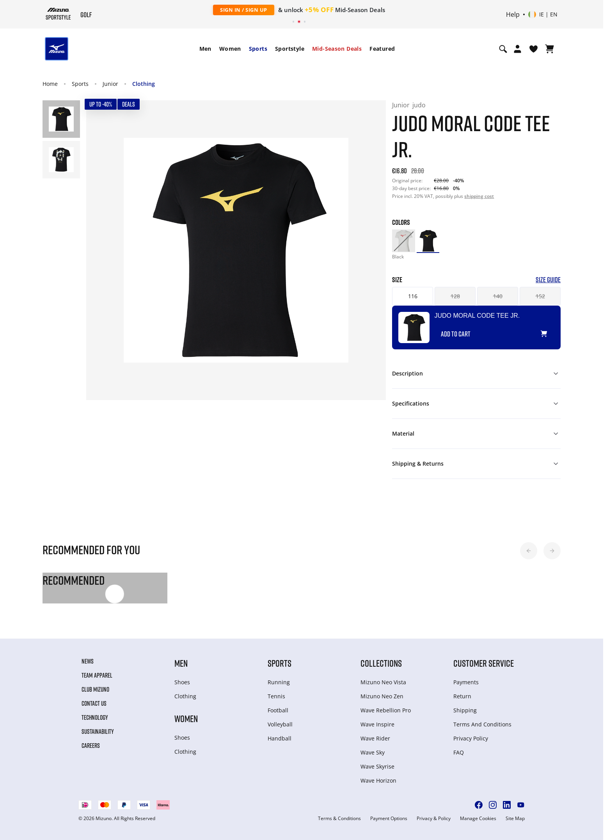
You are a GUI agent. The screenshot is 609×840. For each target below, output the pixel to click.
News (88, 661)
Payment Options (388, 818)
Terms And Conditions (482, 724)
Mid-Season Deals (337, 48)
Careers (91, 745)
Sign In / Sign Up (243, 9)
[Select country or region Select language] (543, 14)
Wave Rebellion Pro (385, 710)
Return (462, 696)
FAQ (458, 752)
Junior (110, 83)
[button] (528, 550)
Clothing (143, 83)
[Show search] (503, 49)
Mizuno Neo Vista (383, 682)
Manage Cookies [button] (478, 818)
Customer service (483, 663)
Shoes (182, 682)
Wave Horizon (378, 780)
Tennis (276, 696)
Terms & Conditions (339, 818)
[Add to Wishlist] (551, 330)
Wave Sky (372, 752)
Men (205, 48)
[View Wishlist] (534, 49)
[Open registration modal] (518, 49)
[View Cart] (550, 49)
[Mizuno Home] (58, 13)
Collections (381, 663)
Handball (279, 738)
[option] (403, 241)
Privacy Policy (470, 738)
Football (278, 710)
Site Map (515, 818)
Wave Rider (375, 738)
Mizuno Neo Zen (381, 696)
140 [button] (497, 296)
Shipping (465, 710)
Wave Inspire (377, 724)
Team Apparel (97, 675)
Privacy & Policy (434, 818)
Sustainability (98, 731)
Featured (382, 48)
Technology (95, 717)
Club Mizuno (95, 689)
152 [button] (540, 296)
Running (279, 682)
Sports (258, 48)
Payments (466, 682)
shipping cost (479, 196)
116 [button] (412, 296)
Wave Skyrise (377, 766)
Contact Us (94, 703)
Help (513, 14)
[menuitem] (205, 49)
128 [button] (455, 296)
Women (230, 48)
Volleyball (280, 724)
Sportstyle (289, 48)
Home (50, 83)
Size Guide (548, 280)
